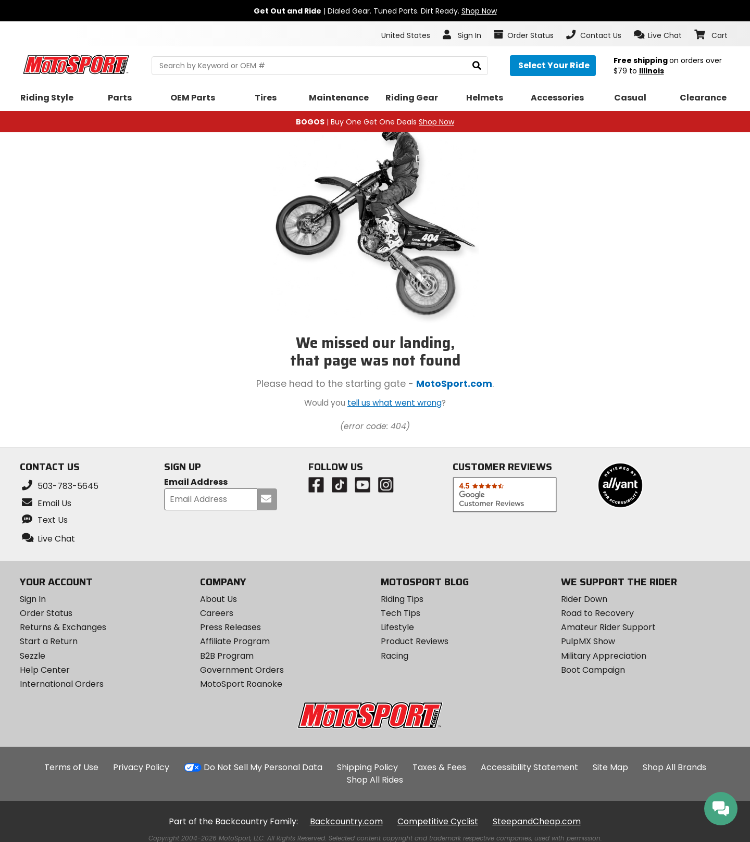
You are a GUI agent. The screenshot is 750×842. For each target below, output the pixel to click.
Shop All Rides (375, 780)
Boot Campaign (593, 670)
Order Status (46, 613)
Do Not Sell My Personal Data (263, 767)
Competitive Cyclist (437, 821)
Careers (216, 613)
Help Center (45, 670)
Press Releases (230, 627)
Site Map (610, 767)
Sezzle (32, 656)
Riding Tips (402, 599)
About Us (218, 599)
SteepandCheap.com (537, 821)
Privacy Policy (141, 767)
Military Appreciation (603, 656)
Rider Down (584, 599)
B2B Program (227, 656)
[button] (658, 35)
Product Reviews (414, 641)
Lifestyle (397, 627)
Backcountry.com (346, 821)
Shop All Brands (674, 767)
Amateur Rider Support (608, 627)
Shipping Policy (367, 767)
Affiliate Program (235, 641)
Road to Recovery (597, 613)
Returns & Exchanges (63, 627)
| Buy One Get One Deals (375, 122)
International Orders (62, 684)
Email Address (196, 482)
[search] (477, 65)
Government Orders (242, 670)
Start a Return (49, 641)
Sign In (33, 599)
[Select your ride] (553, 65)
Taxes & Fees (439, 767)
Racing (394, 656)
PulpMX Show (588, 641)
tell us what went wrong (394, 402)
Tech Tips (400, 613)
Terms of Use (71, 767)
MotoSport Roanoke (241, 684)
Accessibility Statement (529, 767)
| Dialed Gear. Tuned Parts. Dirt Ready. (375, 11)
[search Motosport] (320, 65)
